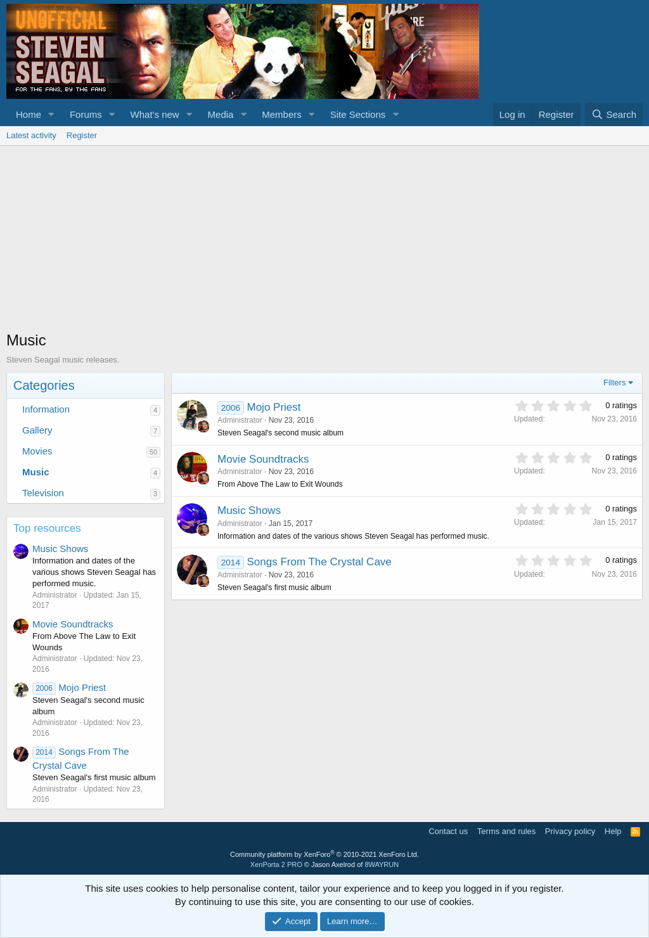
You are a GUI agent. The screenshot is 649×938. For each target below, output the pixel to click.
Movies (37, 451)
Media (221, 114)
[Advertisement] (324, 241)
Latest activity (31, 135)
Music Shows (60, 548)
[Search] (614, 114)
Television (43, 492)
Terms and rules (506, 831)
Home (28, 114)
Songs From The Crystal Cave (319, 562)
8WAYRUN (381, 864)
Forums (86, 114)
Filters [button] (614, 382)
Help (613, 831)
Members (282, 114)
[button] (51, 114)
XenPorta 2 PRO (276, 864)
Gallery (37, 430)
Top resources (47, 528)
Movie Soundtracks (72, 624)
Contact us (448, 831)
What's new (155, 114)
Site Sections (358, 114)
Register (82, 135)
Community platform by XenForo (324, 854)
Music (35, 471)
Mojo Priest (69, 687)
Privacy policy (570, 831)
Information (46, 409)
